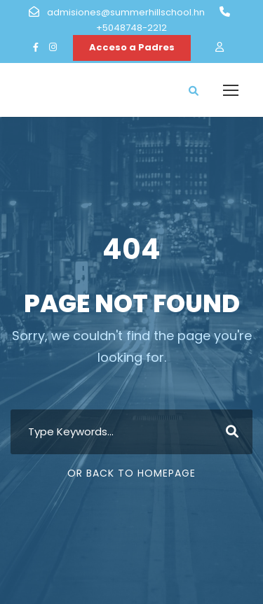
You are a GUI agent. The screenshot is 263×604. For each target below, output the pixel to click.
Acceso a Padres (132, 47)
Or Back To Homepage (131, 473)
